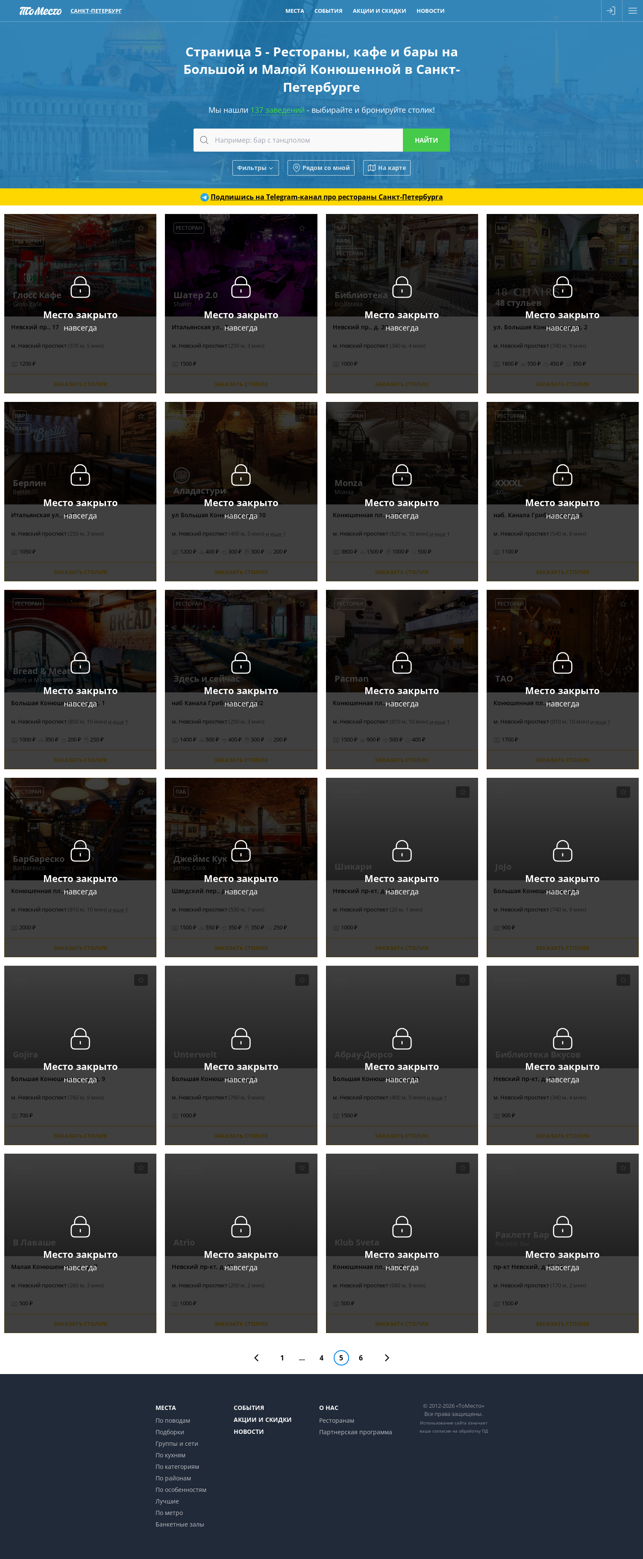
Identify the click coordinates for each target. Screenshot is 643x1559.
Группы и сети (177, 1443)
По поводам (173, 1420)
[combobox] (322, 140)
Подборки (170, 1432)
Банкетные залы (180, 1524)
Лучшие (167, 1501)
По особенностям (181, 1490)
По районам (173, 1478)
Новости (249, 1431)
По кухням (170, 1455)
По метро (169, 1513)
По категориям (177, 1466)
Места (166, 1408)
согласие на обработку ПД (460, 1431)
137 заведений (277, 110)
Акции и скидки (263, 1419)
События (249, 1408)
